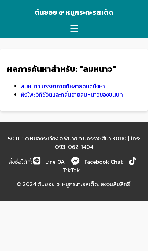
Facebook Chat (97, 162)
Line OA (49, 162)
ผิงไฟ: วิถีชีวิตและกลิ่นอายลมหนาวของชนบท (72, 94)
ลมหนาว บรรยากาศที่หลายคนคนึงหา (63, 86)
